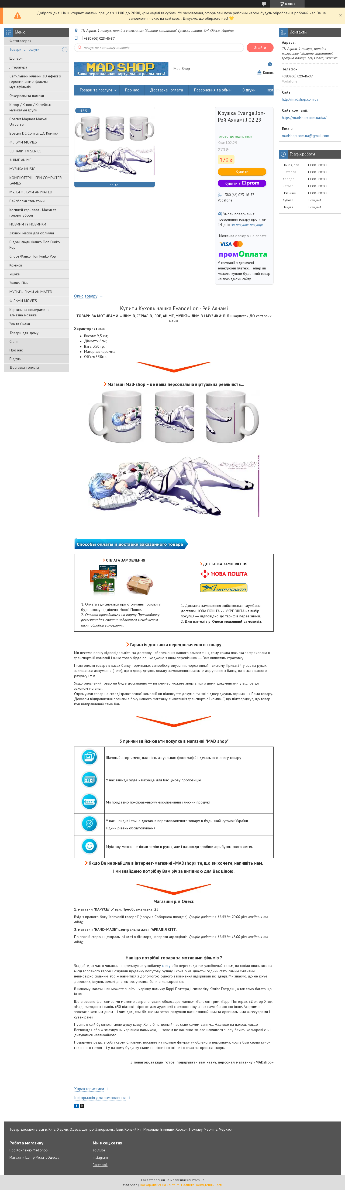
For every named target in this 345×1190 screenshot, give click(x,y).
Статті (13, 341)
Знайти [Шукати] (260, 48)
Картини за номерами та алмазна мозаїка (29, 312)
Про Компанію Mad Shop (28, 1150)
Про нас (16, 350)
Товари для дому (24, 332)
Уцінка (14, 274)
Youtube (99, 1150)
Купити (242, 171)
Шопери (16, 58)
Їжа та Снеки (19, 324)
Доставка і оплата (24, 367)
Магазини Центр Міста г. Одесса (34, 1157)
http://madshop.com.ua (300, 99)
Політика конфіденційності (201, 1185)
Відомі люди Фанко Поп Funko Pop (34, 245)
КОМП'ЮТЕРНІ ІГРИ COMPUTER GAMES (35, 180)
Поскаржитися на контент (159, 1185)
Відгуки (15, 358)
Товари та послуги (24, 49)
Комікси (15, 265)
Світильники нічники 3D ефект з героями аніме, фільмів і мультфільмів (35, 81)
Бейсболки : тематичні (27, 201)
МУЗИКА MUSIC (22, 168)
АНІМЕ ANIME (20, 160)
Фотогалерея (20, 40)
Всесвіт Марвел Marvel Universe (28, 122)
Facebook (100, 1164)
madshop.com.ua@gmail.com (305, 135)
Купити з (242, 183)
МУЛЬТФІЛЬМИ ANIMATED (30, 192)
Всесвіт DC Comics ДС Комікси (33, 133)
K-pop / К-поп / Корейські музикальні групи (30, 107)
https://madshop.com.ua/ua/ (304, 117)
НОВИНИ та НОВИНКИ (27, 224)
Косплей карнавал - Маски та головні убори (32, 212)
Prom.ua (198, 1180)
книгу (166, 965)
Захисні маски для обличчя (31, 233)
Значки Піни (19, 283)
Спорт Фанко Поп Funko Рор (32, 256)
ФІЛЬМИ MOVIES (23, 142)
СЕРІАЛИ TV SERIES (25, 151)
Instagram (275, 90)
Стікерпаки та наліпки (26, 95)
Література (18, 67)
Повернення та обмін (213, 90)
